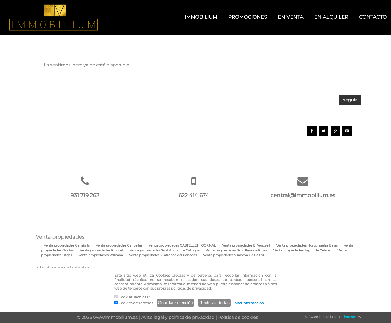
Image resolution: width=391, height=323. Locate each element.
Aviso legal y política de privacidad (177, 317)
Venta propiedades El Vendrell (246, 245)
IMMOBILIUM (201, 17)
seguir (350, 100)
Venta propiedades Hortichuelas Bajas (307, 245)
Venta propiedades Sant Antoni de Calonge (164, 250)
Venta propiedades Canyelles (119, 245)
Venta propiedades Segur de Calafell (302, 250)
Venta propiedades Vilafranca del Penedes (163, 255)
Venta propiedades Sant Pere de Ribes (236, 250)
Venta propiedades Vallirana (100, 255)
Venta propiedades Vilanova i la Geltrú (233, 255)
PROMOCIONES (247, 17)
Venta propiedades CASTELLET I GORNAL (182, 245)
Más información (249, 303)
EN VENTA (290, 17)
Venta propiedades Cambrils (67, 245)
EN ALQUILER (331, 17)
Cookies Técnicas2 (132, 297)
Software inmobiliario (320, 317)
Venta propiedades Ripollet (101, 250)
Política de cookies (238, 317)
